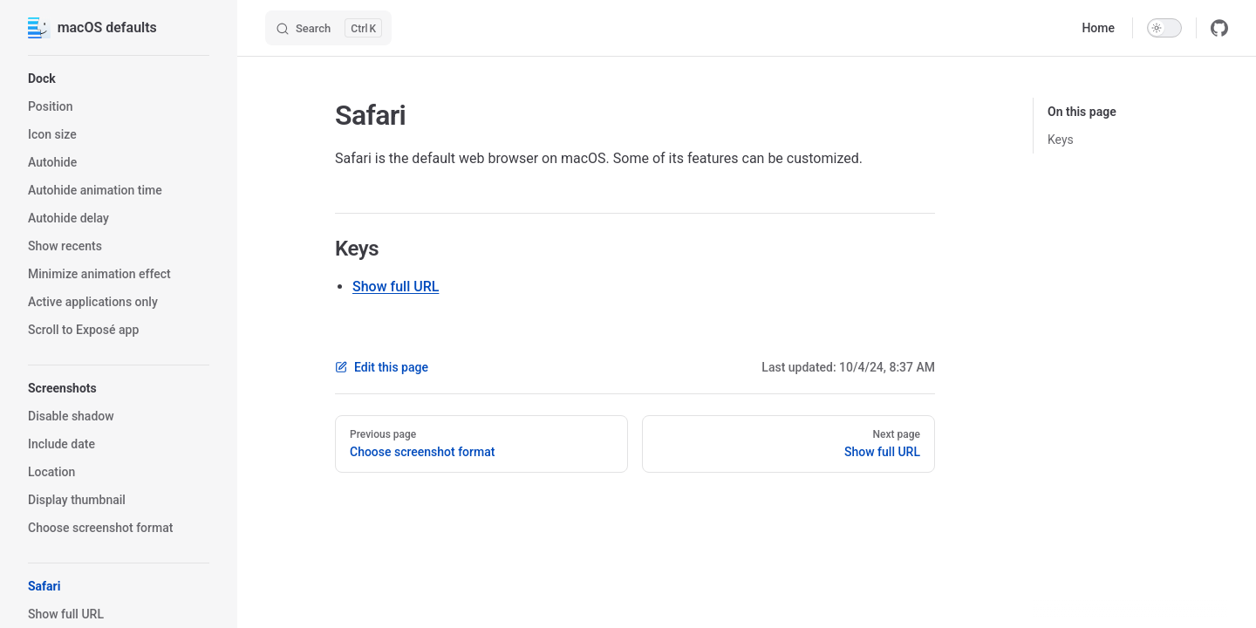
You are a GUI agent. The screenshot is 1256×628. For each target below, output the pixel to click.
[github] (1219, 28)
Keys (1061, 140)
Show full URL (395, 286)
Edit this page (381, 367)
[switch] (1164, 28)
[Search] (328, 27)
